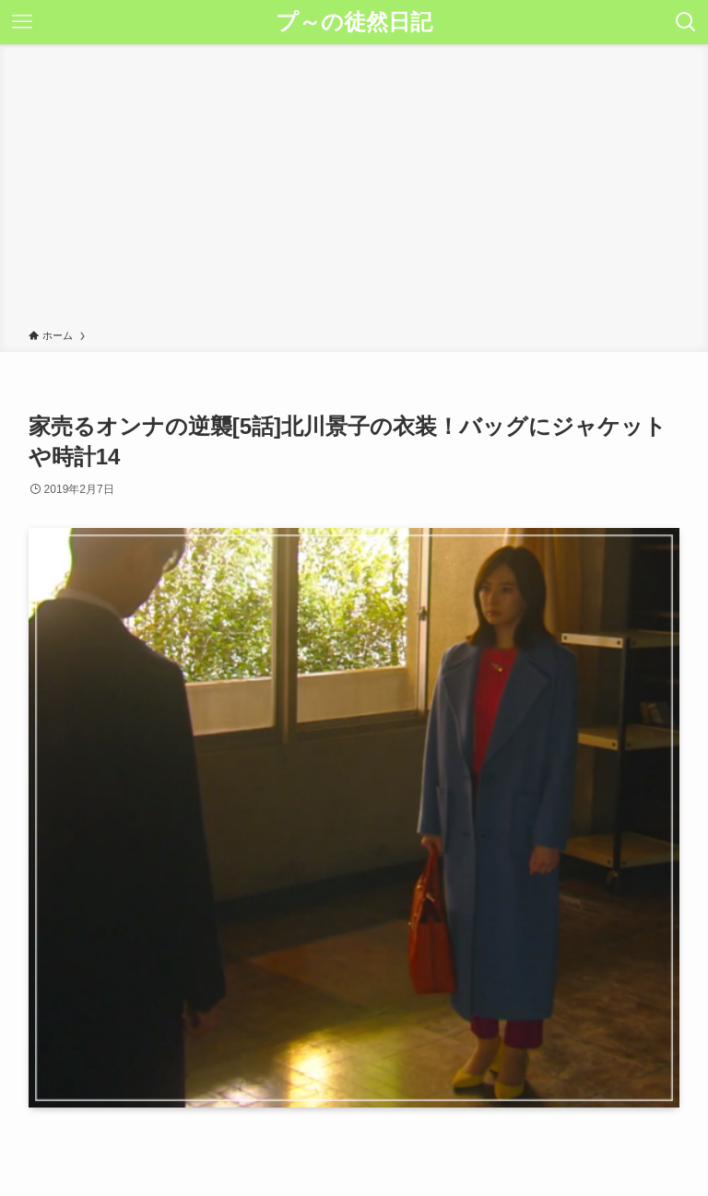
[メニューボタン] (22, 22)
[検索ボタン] (686, 22)
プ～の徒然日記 (354, 22)
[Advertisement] (354, 190)
